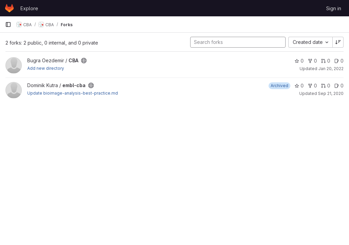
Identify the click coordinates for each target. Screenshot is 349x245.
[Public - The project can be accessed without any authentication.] (84, 60)
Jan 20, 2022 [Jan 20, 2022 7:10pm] (331, 68)
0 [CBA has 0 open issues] (339, 61)
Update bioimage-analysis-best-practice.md (72, 93)
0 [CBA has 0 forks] (312, 61)
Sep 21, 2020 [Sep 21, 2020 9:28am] (331, 93)
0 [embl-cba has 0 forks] (312, 85)
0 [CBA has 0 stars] (299, 61)
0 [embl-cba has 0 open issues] (339, 85)
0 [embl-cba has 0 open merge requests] (325, 85)
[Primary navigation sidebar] (8, 24)
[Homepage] (9, 8)
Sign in (333, 8)
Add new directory (45, 68)
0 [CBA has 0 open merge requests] (325, 61)
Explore (29, 8)
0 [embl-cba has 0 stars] (299, 85)
